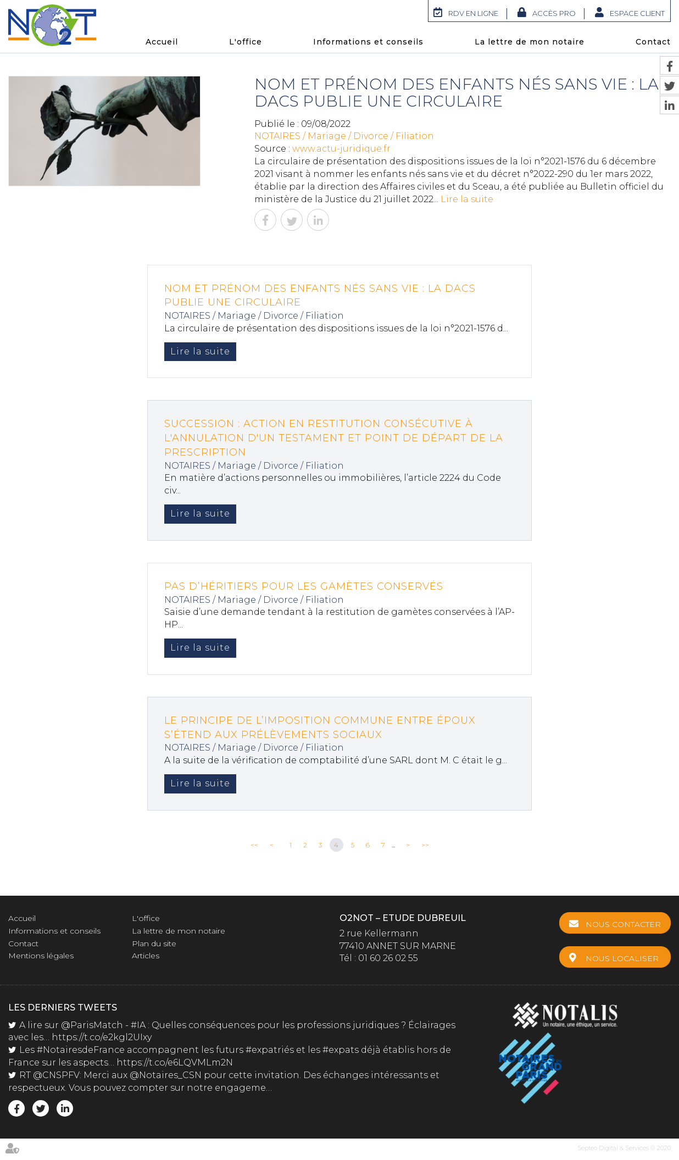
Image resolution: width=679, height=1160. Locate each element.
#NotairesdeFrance (81, 1049)
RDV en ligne (473, 13)
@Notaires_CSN (166, 1074)
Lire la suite (467, 199)
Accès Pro (554, 13)
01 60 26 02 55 (388, 958)
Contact (653, 42)
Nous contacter (623, 924)
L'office (245, 42)
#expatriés (270, 1049)
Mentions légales (41, 956)
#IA (138, 1024)
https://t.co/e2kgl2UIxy (102, 1036)
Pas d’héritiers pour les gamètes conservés (303, 586)
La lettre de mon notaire (530, 42)
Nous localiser (622, 958)
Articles (145, 956)
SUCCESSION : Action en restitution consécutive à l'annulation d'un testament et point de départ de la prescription (333, 438)
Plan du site (154, 943)
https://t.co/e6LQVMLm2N (174, 1062)
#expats (340, 1049)
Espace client (637, 13)
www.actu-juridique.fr (341, 148)
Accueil (162, 42)
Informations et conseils (368, 42)
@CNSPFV (56, 1074)
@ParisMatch (92, 1024)
